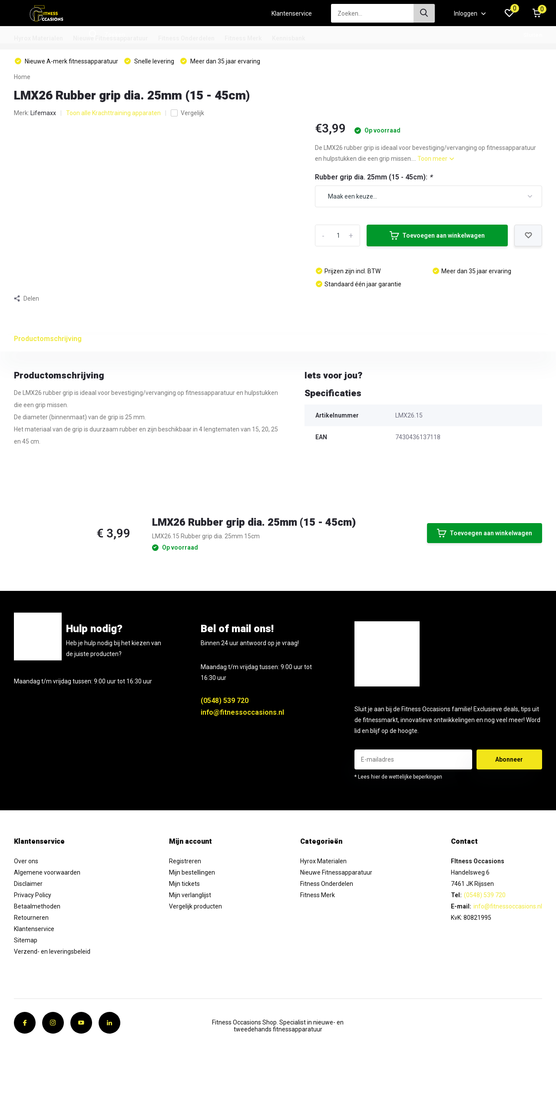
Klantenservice (291, 13)
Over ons (26, 861)
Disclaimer (28, 883)
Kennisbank (288, 38)
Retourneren (31, 917)
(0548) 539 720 (224, 700)
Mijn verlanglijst (190, 895)
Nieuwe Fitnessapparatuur (110, 38)
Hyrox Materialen (38, 38)
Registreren (185, 861)
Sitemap (25, 940)
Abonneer (509, 759)
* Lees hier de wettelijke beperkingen (398, 777)
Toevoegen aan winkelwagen (437, 235)
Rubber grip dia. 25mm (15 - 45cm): (373, 177)
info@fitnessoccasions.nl (242, 712)
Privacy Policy (32, 895)
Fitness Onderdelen (186, 38)
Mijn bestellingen (192, 872)
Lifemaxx (43, 112)
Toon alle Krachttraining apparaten (113, 112)
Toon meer (435, 158)
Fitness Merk (243, 38)
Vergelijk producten (195, 906)
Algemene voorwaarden (47, 872)
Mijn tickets (184, 883)
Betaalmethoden (37, 906)
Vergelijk (187, 112)
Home (22, 76)
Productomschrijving (48, 339)
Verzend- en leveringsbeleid (52, 951)
